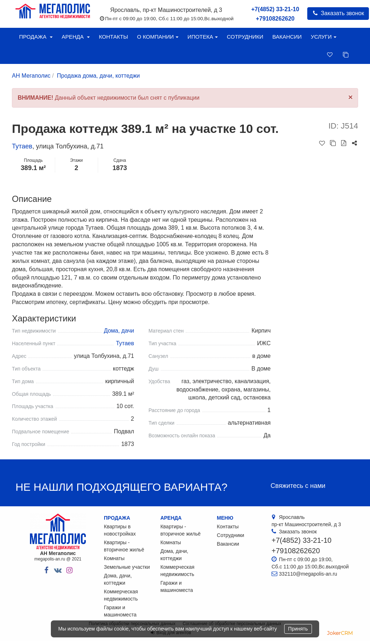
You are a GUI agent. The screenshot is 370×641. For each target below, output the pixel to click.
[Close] (350, 97)
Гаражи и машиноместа (120, 611)
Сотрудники (245, 37)
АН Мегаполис (31, 76)
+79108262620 (275, 19)
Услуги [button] (323, 37)
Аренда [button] (76, 37)
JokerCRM (340, 633)
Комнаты (114, 558)
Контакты (113, 37)
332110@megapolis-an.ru (308, 574)
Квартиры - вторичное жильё (124, 546)
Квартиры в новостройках (120, 530)
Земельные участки (127, 567)
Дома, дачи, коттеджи (118, 579)
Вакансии (286, 37)
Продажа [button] (36, 37)
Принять (298, 629)
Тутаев (22, 146)
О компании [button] (158, 37)
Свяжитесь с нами (297, 485)
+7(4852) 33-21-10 (275, 9)
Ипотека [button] (203, 37)
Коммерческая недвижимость (121, 595)
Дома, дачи (119, 331)
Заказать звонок (338, 13)
